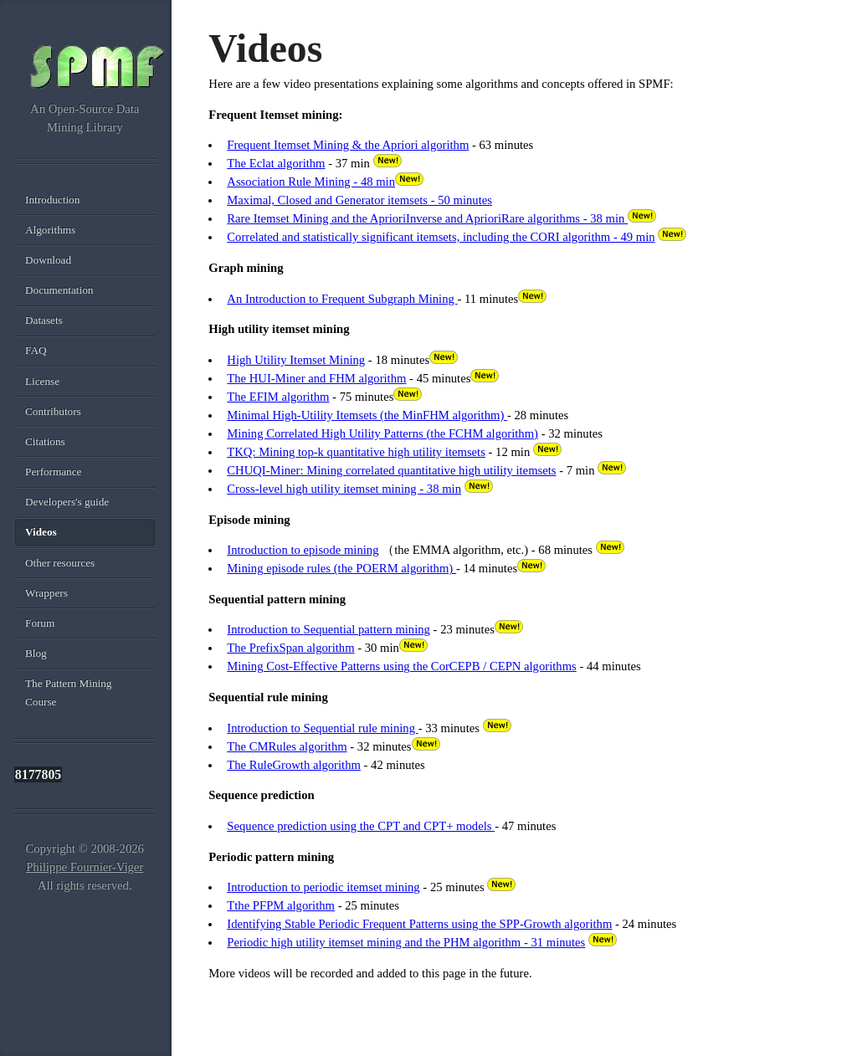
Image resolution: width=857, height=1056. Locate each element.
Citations (45, 441)
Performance (53, 471)
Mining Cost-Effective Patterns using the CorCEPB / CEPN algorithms (401, 666)
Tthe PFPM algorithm (281, 905)
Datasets (44, 320)
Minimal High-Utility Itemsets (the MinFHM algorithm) (367, 415)
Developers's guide (67, 501)
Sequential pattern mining (367, 629)
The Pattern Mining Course (68, 692)
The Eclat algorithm (276, 163)
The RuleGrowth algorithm (294, 764)
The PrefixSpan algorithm (290, 647)
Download (48, 260)
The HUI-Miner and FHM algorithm (316, 378)
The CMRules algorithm (286, 746)
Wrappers (46, 593)
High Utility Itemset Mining (296, 360)
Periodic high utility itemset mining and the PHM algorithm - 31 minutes (406, 942)
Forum (39, 623)
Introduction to (265, 629)
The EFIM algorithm (278, 396)
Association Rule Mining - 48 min (311, 181)
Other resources (60, 562)
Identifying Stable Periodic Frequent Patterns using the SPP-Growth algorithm (419, 923)
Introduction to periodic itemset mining (323, 887)
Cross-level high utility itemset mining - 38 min (344, 488)
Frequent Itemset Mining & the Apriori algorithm (348, 144)
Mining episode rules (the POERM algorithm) (341, 568)
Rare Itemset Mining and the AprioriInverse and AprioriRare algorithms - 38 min (427, 218)
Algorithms (50, 229)
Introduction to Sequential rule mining (322, 728)
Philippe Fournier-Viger (84, 867)
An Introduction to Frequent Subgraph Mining (342, 298)
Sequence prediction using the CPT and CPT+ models (361, 826)
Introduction (52, 199)
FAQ (35, 350)
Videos (41, 531)
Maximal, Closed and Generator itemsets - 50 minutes (359, 200)
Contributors (53, 411)
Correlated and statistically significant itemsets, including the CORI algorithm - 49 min (440, 236)
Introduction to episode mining (302, 549)
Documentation (59, 290)
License (42, 381)
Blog (36, 653)
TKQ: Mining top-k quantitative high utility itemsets (356, 452)
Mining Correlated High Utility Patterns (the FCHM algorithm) (382, 433)
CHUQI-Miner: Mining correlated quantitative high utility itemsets (391, 470)
